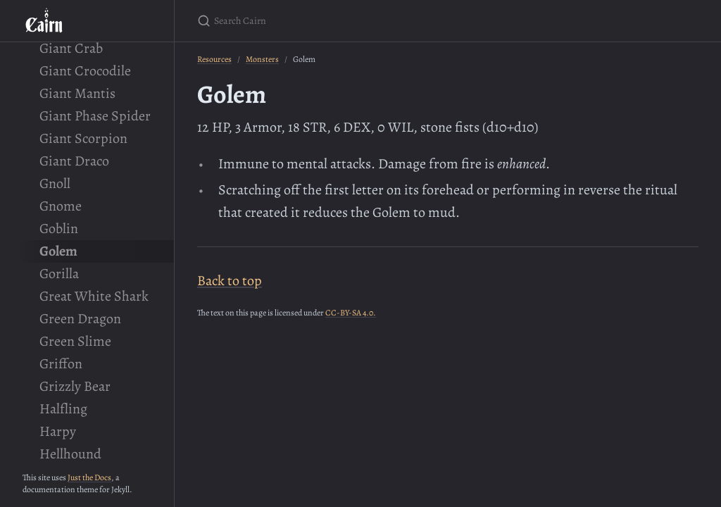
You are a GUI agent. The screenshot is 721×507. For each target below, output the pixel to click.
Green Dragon (80, 318)
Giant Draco (74, 160)
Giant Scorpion (83, 138)
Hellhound (70, 453)
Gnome (60, 205)
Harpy (57, 431)
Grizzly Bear (75, 386)
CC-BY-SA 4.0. (350, 312)
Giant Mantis (77, 93)
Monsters (262, 59)
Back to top (229, 280)
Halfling (63, 408)
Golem (58, 251)
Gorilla (59, 273)
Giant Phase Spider (95, 115)
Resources (214, 59)
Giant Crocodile (85, 70)
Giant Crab (71, 48)
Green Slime (75, 341)
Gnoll (54, 183)
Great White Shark (94, 296)
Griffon (60, 363)
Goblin (58, 228)
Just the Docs (89, 477)
